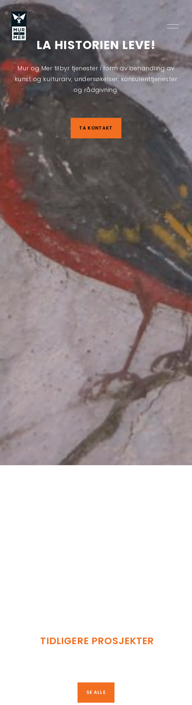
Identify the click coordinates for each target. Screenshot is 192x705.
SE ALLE (96, 692)
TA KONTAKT (96, 128)
